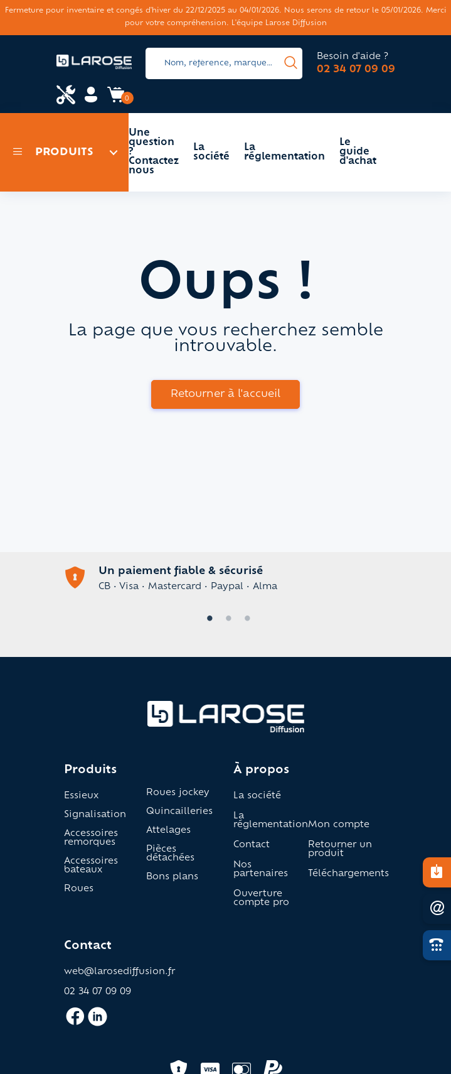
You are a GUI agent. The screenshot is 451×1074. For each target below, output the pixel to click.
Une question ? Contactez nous (154, 152)
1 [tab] (207, 619)
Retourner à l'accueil (225, 394)
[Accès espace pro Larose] (65, 96)
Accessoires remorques (91, 838)
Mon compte (338, 825)
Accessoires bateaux (91, 866)
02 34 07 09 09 (356, 70)
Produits (53, 152)
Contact (251, 845)
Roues (78, 889)
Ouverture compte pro (261, 899)
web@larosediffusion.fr (119, 972)
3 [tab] (244, 619)
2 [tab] (226, 619)
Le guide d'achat (357, 152)
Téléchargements (348, 874)
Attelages (168, 831)
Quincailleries (179, 812)
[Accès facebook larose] (75, 1022)
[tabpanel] (226, 579)
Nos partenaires (260, 870)
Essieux (81, 796)
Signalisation (95, 815)
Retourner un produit (340, 850)
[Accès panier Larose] (116, 99)
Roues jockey (178, 793)
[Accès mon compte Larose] (91, 99)
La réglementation (284, 152)
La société (211, 152)
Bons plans (172, 877)
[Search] (224, 63)
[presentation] (290, 63)
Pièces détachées (170, 854)
